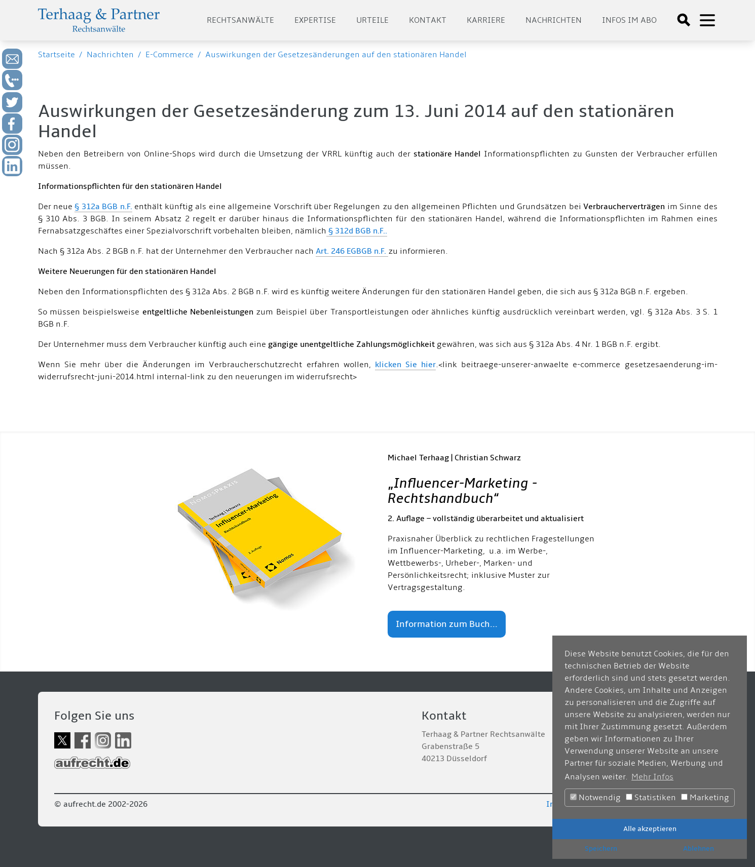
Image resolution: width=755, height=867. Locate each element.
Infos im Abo (629, 20)
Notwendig (595, 798)
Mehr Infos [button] (652, 777)
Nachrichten (553, 20)
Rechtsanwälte (240, 20)
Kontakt (427, 20)
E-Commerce (169, 55)
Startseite (56, 55)
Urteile (372, 20)
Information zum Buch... (447, 624)
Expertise (315, 20)
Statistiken (651, 798)
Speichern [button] (601, 848)
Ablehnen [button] (698, 848)
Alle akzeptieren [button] (649, 828)
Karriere (486, 20)
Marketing (705, 798)
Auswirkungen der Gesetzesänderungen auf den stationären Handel (336, 55)
